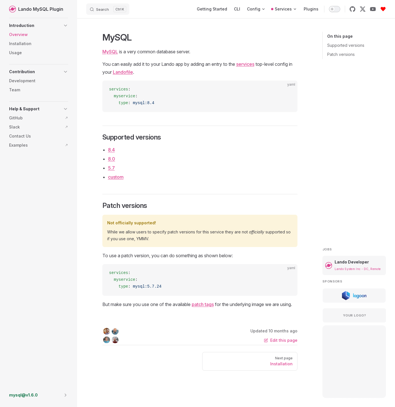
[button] (38, 25)
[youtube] (373, 9)
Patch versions (341, 54)
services (245, 64)
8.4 (111, 150)
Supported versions (345, 45)
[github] (352, 9)
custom (116, 177)
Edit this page (280, 340)
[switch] (334, 9)
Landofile (123, 72)
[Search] (107, 9)
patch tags (203, 304)
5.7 (111, 168)
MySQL (110, 51)
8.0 (111, 159)
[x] (363, 9)
